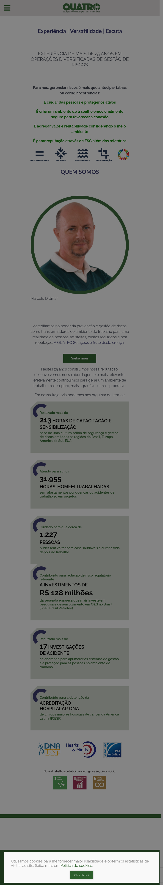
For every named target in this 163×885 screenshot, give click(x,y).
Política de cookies (76, 865)
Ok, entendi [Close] (81, 875)
